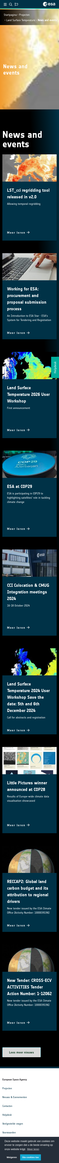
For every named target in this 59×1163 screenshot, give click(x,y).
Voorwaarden (9, 1132)
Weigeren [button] (12, 1157)
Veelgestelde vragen (12, 1123)
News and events (47, 20)
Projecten (24, 14)
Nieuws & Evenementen (14, 1097)
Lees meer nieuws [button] (21, 1052)
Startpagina (10, 14)
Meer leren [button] (33, 1149)
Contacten (7, 1106)
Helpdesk (7, 1114)
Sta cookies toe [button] (30, 1157)
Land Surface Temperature (20, 20)
